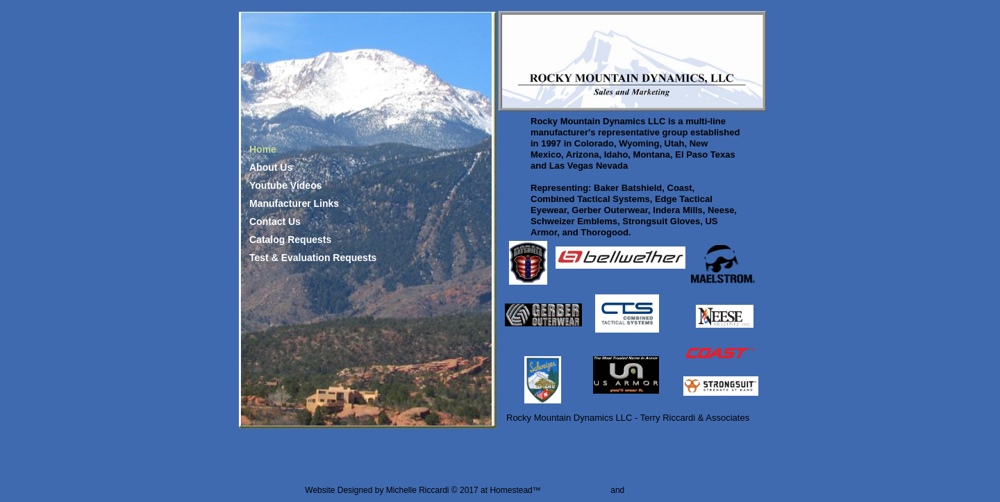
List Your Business (661, 490)
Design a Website (575, 490)
